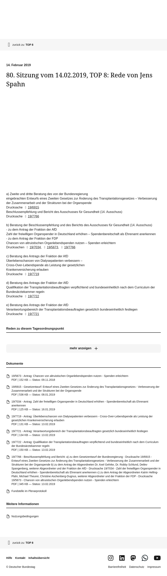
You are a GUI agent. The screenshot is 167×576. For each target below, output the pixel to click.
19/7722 (31, 296)
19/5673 (50, 247)
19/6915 (31, 207)
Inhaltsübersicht (38, 557)
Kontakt (20, 557)
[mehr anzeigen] (83, 348)
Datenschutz (136, 566)
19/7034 (33, 247)
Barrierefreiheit (117, 566)
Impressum (154, 566)
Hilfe (9, 557)
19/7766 (31, 216)
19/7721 (31, 314)
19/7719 (31, 274)
